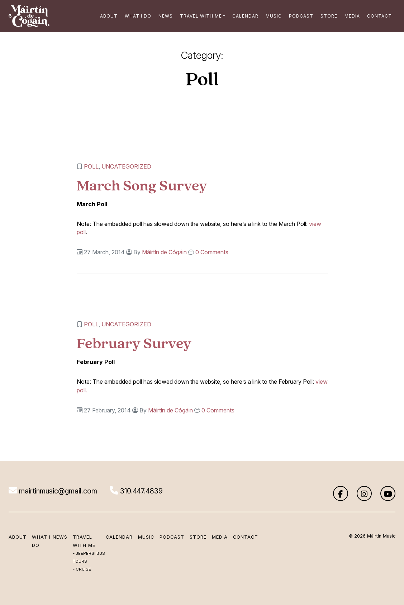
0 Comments (211, 252)
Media (352, 16)
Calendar (245, 16)
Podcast (301, 16)
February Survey (134, 343)
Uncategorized (126, 166)
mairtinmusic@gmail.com (53, 491)
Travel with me (201, 16)
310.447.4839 (136, 491)
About (109, 16)
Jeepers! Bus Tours (89, 557)
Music (274, 16)
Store (328, 16)
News (165, 16)
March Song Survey (142, 185)
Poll (91, 166)
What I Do (138, 16)
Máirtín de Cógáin (164, 252)
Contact (379, 16)
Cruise (83, 569)
